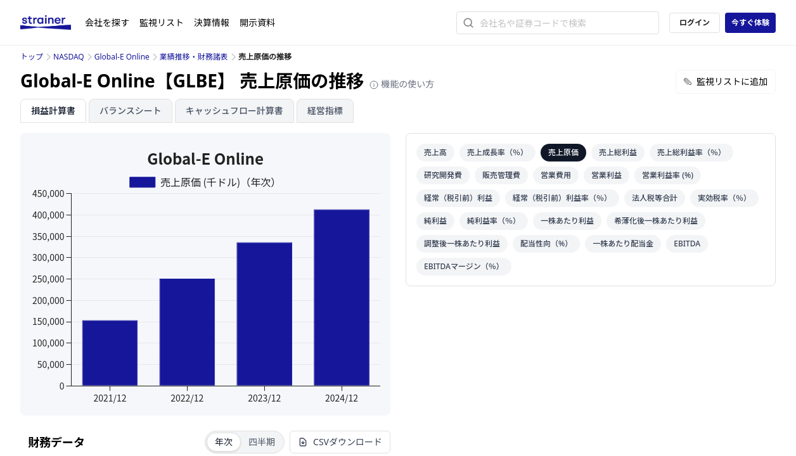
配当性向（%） (546, 243)
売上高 (435, 152)
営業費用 (556, 175)
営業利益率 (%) (667, 175)
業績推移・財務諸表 (194, 56)
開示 (257, 22)
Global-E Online (122, 56)
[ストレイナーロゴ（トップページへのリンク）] (52, 23)
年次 (224, 442)
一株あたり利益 (567, 220)
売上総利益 (618, 152)
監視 (161, 22)
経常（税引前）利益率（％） (562, 198)
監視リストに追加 (725, 81)
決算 (211, 22)
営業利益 (606, 175)
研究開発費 (443, 175)
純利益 (435, 220)
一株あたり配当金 (623, 243)
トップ (31, 56)
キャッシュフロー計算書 (234, 110)
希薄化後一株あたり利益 (656, 220)
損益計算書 (53, 110)
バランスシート (131, 110)
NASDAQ (68, 56)
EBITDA (687, 243)
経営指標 (325, 110)
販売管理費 (501, 175)
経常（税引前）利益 (458, 198)
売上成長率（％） (497, 152)
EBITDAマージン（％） (464, 266)
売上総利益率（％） (691, 152)
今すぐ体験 (750, 22)
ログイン (694, 22)
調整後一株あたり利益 (462, 243)
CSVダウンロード (340, 442)
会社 (107, 22)
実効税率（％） (724, 198)
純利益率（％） (493, 220)
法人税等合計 (654, 198)
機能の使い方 (402, 84)
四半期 (261, 442)
